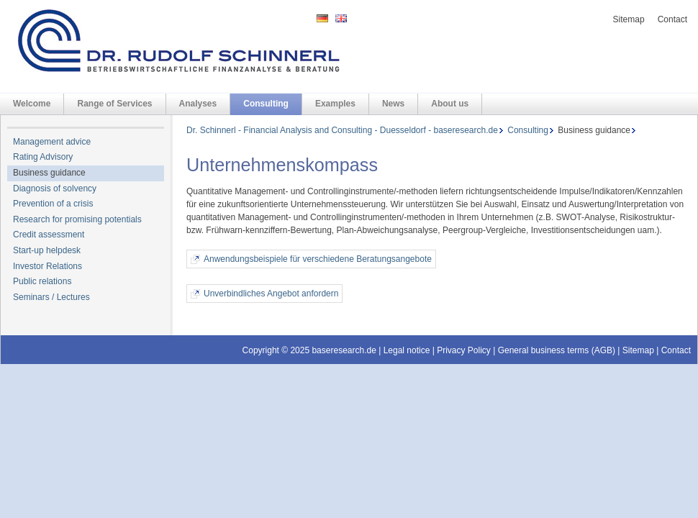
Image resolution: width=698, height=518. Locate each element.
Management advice (52, 142)
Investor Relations (47, 266)
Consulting (266, 104)
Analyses (198, 104)
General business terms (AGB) (556, 350)
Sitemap (629, 19)
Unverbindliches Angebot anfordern (271, 293)
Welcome (31, 104)
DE (322, 18)
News (393, 104)
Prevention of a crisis (53, 204)
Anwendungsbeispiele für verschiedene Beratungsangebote (318, 259)
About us (449, 104)
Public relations (42, 281)
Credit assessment (48, 235)
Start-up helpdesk (47, 250)
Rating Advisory (43, 157)
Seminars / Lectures (51, 297)
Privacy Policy (464, 350)
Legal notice (407, 350)
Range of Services (114, 104)
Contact (672, 19)
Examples (335, 104)
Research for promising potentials (77, 219)
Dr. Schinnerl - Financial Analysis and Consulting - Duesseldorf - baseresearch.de (342, 130)
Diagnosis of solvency (54, 188)
